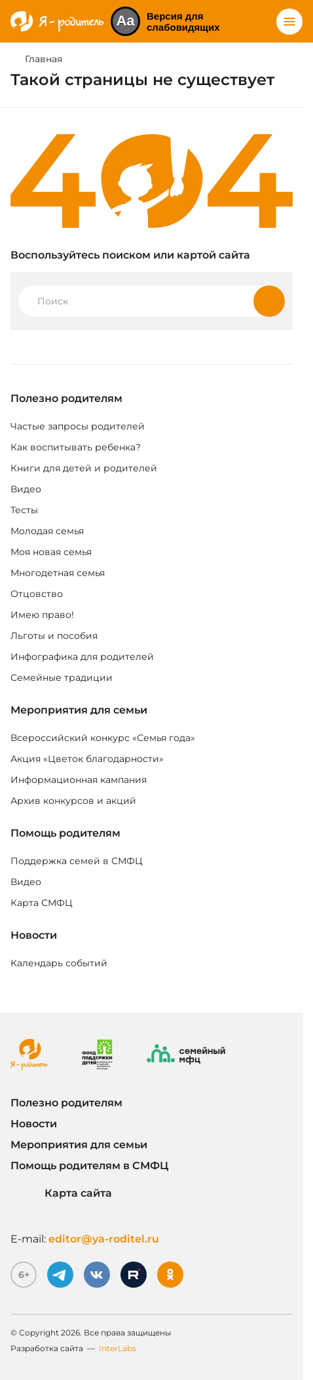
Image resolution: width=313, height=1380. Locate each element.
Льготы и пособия (54, 636)
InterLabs (117, 1348)
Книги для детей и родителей (83, 468)
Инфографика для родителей (82, 657)
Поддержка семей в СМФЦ (76, 861)
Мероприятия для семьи (78, 710)
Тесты (24, 510)
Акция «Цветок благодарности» (87, 759)
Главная (43, 59)
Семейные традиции (61, 677)
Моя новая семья (51, 552)
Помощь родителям (65, 833)
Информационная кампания (78, 780)
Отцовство (36, 594)
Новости (33, 935)
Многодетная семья (57, 573)
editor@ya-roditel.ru (103, 1239)
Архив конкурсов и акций (73, 801)
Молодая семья (47, 531)
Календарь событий (58, 963)
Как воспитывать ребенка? (75, 447)
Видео (25, 489)
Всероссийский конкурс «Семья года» (102, 738)
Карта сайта (61, 1193)
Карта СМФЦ (41, 903)
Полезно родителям (66, 398)
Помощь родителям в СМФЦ (89, 1165)
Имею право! (42, 615)
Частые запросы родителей (77, 426)
